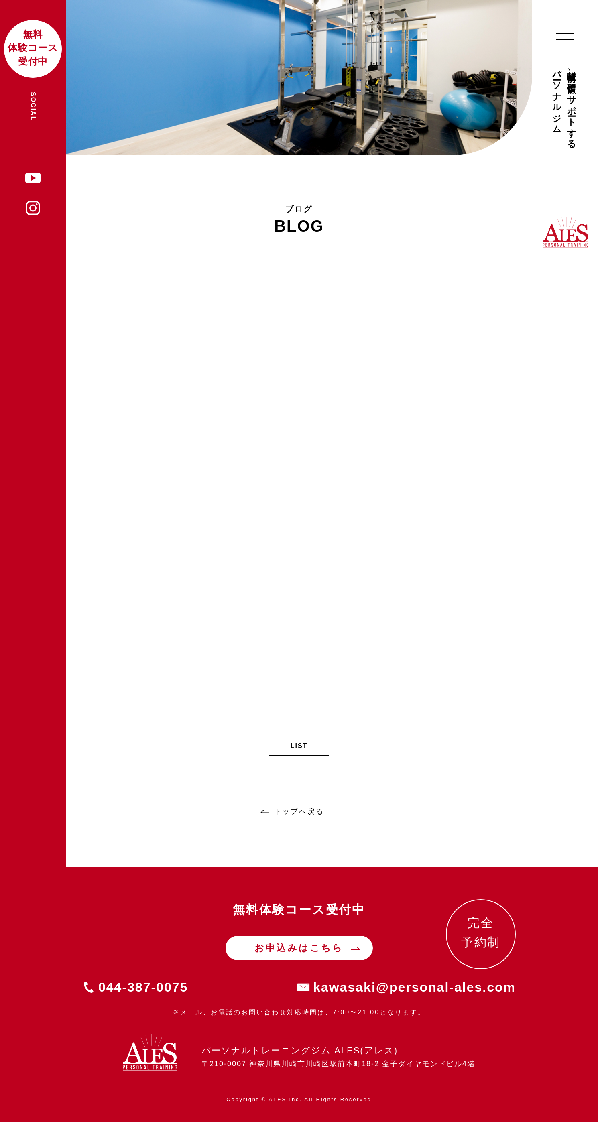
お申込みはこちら (299, 948)
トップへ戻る (299, 811)
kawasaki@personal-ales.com (414, 987)
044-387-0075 (143, 987)
